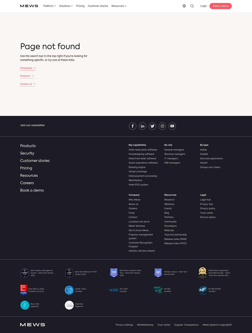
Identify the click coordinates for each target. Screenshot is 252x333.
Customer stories (98, 5)
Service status (207, 217)
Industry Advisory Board (142, 250)
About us (133, 204)
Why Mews (134, 199)
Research (169, 199)
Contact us (26, 83)
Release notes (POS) (175, 243)
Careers (27, 183)
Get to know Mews (139, 230)
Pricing (80, 5)
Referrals (169, 230)
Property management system (141, 236)
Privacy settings (124, 324)
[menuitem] (49, 6)
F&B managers (172, 162)
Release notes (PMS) (175, 239)
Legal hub (205, 199)
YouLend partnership (175, 234)
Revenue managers (174, 153)
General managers (174, 149)
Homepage (26, 67)
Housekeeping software (141, 153)
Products (25, 75)
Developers (170, 225)
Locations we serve (139, 221)
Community (170, 221)
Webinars (169, 204)
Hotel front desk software (142, 158)
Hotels (203, 149)
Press (132, 212)
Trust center (206, 212)
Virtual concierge (138, 171)
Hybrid (203, 162)
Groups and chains (210, 167)
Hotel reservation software (143, 149)
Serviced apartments (211, 158)
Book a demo (220, 5)
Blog (166, 212)
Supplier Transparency (186, 324)
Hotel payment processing (143, 175)
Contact (133, 217)
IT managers (171, 158)
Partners (168, 217)
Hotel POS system (138, 184)
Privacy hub (206, 204)
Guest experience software (143, 162)
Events (168, 208)
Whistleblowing (145, 324)
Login (203, 5)
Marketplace (135, 180)
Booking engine (137, 167)
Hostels (204, 153)
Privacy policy (207, 208)
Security (27, 153)
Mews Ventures (137, 225)
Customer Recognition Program (140, 244)
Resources (29, 175)
